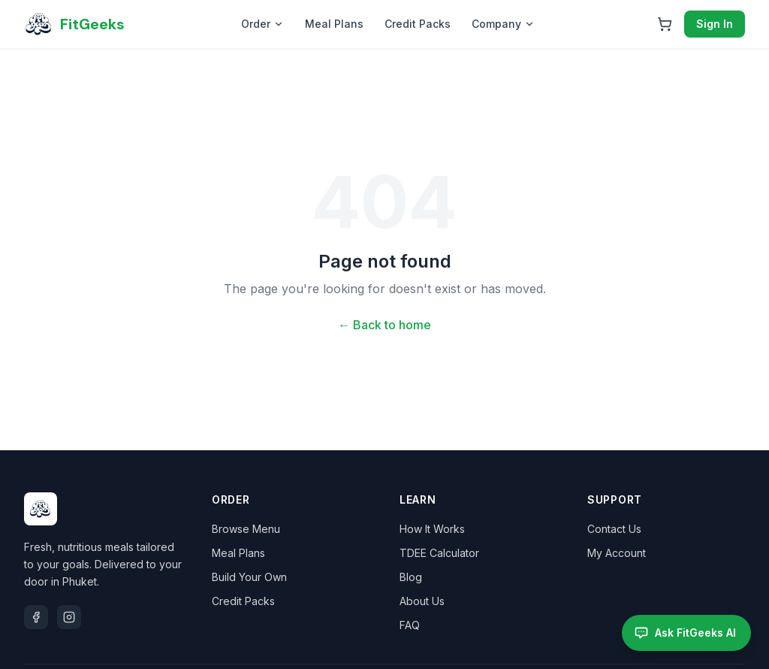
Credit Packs (417, 23)
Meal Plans (334, 23)
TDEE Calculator (439, 552)
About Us (422, 601)
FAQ (410, 625)
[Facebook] (36, 617)
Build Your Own (249, 577)
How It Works (432, 528)
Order (262, 23)
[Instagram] (69, 617)
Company (503, 23)
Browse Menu (246, 528)
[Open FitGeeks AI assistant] (686, 633)
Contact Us (614, 528)
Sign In (714, 23)
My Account (616, 552)
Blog (411, 577)
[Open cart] (664, 24)
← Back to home (384, 324)
